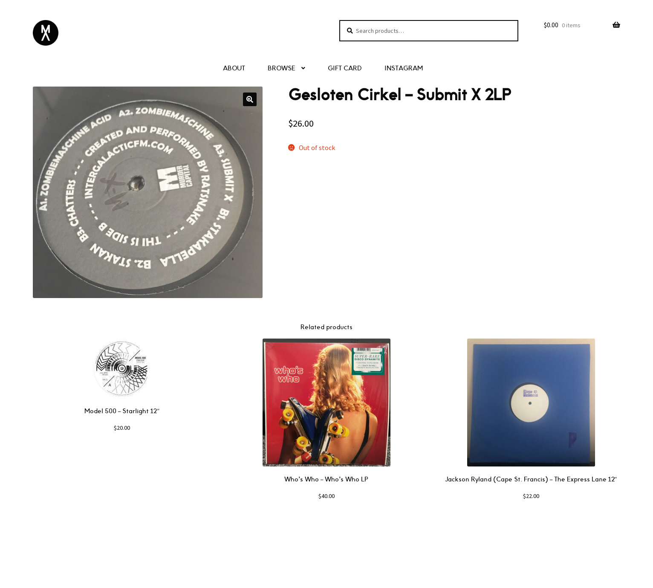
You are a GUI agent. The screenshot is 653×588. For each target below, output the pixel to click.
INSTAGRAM (403, 68)
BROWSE (281, 68)
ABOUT (234, 68)
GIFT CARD (345, 68)
